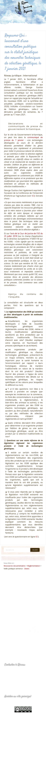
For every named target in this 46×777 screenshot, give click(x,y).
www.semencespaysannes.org (18, 702)
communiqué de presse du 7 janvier (23, 138)
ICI (33, 196)
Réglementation (33, 566)
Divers (26, 568)
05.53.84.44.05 (13, 670)
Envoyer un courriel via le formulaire (23, 680)
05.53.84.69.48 (13, 675)
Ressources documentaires (14, 566)
